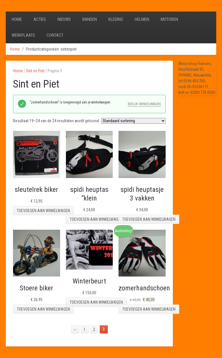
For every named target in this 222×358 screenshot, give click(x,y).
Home (17, 19)
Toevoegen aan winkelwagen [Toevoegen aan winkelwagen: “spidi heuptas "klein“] (96, 219)
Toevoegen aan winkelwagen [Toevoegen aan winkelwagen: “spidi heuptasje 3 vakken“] (148, 219)
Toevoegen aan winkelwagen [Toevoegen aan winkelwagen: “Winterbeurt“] (96, 302)
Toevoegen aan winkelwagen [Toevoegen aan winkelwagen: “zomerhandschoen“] (148, 309)
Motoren (169, 19)
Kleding (115, 19)
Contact (55, 35)
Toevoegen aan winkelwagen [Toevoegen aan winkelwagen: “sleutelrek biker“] (43, 210)
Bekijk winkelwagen (144, 104)
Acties (40, 19)
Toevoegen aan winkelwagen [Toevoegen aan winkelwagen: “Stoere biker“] (43, 309)
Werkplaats (23, 35)
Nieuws (64, 19)
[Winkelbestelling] (133, 121)
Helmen (142, 19)
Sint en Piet (35, 70)
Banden (89, 19)
